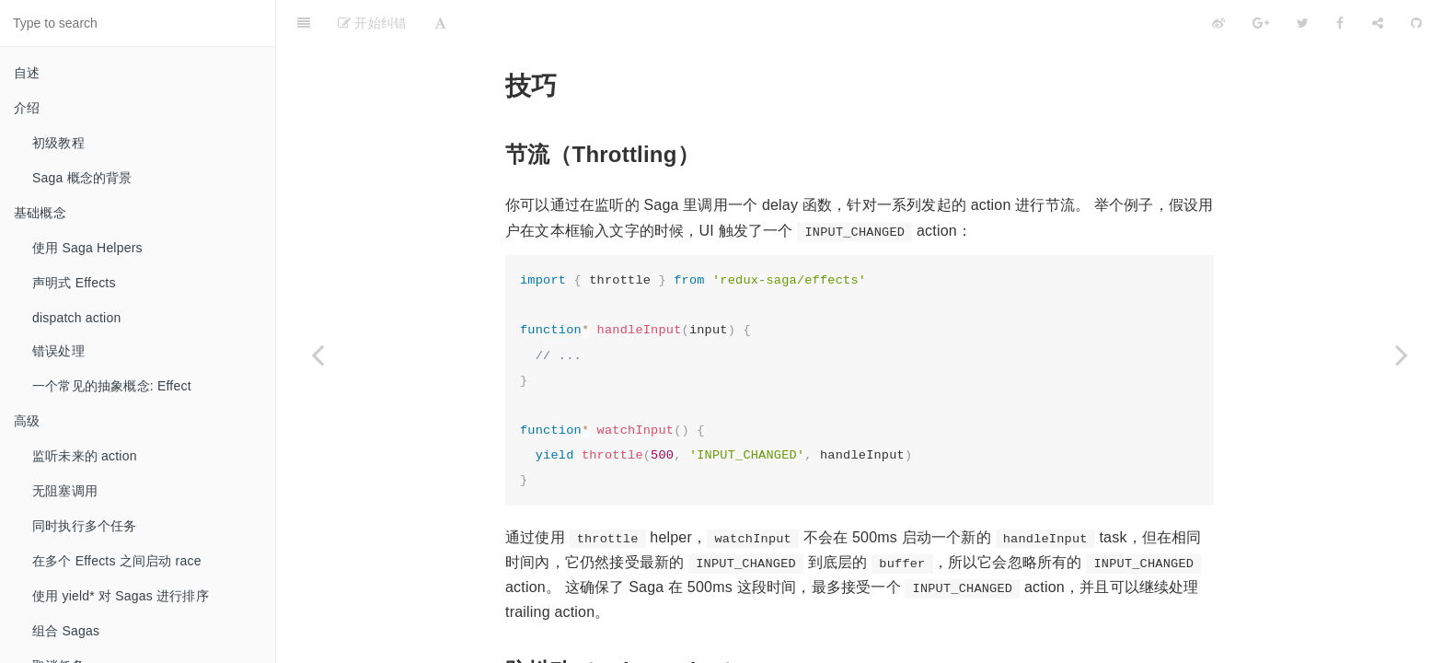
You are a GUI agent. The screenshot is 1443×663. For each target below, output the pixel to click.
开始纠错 (372, 23)
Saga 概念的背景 (82, 177)
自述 (27, 72)
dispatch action (76, 317)
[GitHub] (1416, 23)
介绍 (27, 107)
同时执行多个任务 (84, 525)
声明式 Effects (74, 282)
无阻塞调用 (65, 490)
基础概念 (40, 212)
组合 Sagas (65, 630)
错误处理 (58, 350)
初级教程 (58, 142)
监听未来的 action (84, 455)
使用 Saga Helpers (87, 247)
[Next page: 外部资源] (1401, 354)
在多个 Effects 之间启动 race (117, 560)
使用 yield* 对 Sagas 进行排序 (120, 595)
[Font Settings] (440, 23)
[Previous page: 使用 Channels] (317, 354)
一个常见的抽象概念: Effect (111, 385)
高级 (27, 420)
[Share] (1377, 23)
